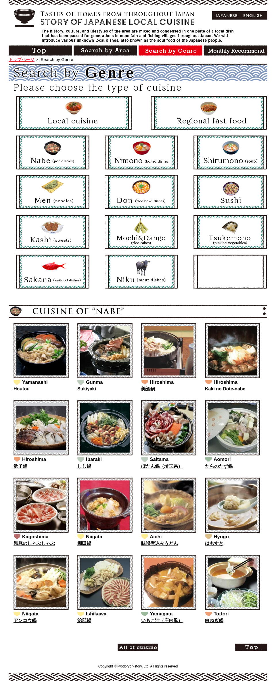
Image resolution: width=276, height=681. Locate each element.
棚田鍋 (84, 543)
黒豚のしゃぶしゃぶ (34, 543)
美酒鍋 (148, 388)
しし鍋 (84, 466)
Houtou (22, 388)
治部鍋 (84, 620)
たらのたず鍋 (219, 466)
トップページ (21, 59)
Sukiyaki (86, 388)
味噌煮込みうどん (159, 543)
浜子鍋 (20, 466)
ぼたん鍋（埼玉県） (162, 466)
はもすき (214, 543)
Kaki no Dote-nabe (225, 388)
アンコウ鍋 (25, 620)
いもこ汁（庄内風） (162, 620)
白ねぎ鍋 (214, 620)
